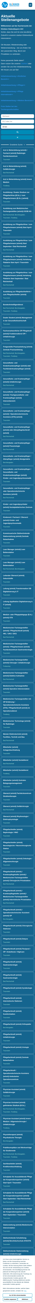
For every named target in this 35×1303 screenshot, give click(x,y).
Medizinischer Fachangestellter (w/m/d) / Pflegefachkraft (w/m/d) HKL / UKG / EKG (16, 631)
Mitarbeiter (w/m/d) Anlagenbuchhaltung (11, 748)
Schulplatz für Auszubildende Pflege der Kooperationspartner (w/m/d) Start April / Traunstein (17, 1180)
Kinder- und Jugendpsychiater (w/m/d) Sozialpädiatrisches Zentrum (17, 505)
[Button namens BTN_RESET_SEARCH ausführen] (17, 137)
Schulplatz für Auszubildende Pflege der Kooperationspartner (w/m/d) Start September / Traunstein (17, 1212)
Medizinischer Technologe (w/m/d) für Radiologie (16, 722)
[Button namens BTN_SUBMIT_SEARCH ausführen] (17, 132)
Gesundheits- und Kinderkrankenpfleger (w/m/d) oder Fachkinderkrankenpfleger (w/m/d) (17, 366)
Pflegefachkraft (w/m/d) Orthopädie (17, 1024)
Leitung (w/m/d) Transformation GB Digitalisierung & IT (17, 590)
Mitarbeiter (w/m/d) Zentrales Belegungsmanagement (14, 781)
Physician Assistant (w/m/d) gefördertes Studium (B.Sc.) (14, 1104)
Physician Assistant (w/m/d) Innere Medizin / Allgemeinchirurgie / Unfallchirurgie (17, 1121)
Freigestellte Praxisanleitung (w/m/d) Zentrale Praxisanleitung (17, 348)
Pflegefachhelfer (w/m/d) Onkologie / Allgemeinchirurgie (17, 860)
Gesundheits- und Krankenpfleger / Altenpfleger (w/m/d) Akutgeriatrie (17, 457)
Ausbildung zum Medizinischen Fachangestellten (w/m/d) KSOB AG (17, 209)
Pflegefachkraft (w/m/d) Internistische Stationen (12, 999)
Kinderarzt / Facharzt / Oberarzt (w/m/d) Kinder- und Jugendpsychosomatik (15, 520)
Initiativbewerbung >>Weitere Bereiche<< (17, 100)
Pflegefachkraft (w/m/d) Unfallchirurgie (12, 1035)
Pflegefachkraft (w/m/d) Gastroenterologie (12, 963)
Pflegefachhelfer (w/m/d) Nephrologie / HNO (12, 831)
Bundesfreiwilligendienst (13, 305)
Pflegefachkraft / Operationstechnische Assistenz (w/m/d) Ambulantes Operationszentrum (16, 1074)
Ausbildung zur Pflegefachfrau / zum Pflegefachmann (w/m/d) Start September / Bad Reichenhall (17, 243)
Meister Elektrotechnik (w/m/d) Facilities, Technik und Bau (15, 735)
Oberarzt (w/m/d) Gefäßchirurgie (16, 806)
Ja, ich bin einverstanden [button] (17, 1295)
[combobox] (17, 127)
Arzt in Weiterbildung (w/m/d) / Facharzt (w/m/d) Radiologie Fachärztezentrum (15, 153)
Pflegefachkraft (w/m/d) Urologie (16, 1047)
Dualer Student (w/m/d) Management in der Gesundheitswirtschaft (17, 319)
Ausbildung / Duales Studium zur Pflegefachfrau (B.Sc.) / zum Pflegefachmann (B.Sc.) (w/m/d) (16, 195)
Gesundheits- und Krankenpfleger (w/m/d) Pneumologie (16, 444)
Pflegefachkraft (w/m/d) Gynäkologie (17, 988)
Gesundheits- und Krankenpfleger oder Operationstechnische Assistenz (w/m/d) (16, 491)
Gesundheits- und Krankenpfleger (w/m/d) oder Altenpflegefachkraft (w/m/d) (16, 430)
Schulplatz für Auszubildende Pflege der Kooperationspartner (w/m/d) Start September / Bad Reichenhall (17, 1196)
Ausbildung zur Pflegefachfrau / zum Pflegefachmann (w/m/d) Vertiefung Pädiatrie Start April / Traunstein (17, 259)
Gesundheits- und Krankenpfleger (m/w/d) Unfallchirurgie (16, 380)
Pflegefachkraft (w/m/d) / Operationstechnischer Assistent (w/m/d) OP (16, 913)
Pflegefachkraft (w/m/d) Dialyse (15, 939)
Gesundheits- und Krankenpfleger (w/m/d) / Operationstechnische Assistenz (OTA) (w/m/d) (16, 414)
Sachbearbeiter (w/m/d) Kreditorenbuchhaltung (12, 1165)
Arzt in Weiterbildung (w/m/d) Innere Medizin (17, 180)
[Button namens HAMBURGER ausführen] (30, 5)
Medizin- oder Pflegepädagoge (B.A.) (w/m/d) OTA (17, 616)
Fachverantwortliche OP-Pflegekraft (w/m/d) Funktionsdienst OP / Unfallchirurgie (17, 334)
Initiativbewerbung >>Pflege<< (13, 85)
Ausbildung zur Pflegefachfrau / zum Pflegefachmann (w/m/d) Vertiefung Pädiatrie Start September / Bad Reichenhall (17, 277)
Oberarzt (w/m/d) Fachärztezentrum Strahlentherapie (17, 794)
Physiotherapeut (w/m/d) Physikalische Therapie (13, 1136)
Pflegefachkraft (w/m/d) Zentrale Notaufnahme (16, 1058)
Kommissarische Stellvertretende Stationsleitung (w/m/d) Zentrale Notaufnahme (16, 536)
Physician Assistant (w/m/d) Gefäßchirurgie (14, 1091)
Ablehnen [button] (25, 1299)
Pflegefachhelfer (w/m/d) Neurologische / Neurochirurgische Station (17, 845)
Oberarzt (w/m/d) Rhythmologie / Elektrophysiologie (16, 818)
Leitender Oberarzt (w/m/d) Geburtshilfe (13, 577)
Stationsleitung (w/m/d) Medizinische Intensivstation (17, 1226)
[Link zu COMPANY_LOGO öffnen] (10, 5)
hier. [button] (25, 1291)
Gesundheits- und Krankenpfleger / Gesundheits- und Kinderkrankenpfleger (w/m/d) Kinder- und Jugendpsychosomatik (17, 473)
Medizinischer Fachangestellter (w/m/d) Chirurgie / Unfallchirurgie (16, 661)
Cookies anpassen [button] (10, 1299)
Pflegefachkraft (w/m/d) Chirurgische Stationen (17, 927)
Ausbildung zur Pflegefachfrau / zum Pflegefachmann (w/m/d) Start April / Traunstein (17, 227)
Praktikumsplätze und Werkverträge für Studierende (17, 1149)
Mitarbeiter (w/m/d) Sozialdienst (15, 760)
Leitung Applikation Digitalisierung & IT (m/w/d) (17, 603)
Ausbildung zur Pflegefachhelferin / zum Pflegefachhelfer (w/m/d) (17, 293)
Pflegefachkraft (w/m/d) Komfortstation (12, 1012)
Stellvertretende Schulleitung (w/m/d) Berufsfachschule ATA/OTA (17, 1239)
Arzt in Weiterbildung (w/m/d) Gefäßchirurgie (14, 167)
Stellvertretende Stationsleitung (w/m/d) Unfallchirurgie (15, 1252)
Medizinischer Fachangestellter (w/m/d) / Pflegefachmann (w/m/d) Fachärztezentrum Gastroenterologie (17, 647)
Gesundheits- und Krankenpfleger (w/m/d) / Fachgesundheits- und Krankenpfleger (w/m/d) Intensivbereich (16, 396)
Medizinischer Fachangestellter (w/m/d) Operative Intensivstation (16, 687)
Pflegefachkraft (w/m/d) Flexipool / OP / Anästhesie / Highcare (16, 950)
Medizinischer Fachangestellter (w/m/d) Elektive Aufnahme (15, 674)
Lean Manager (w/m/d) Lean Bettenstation (14, 551)
